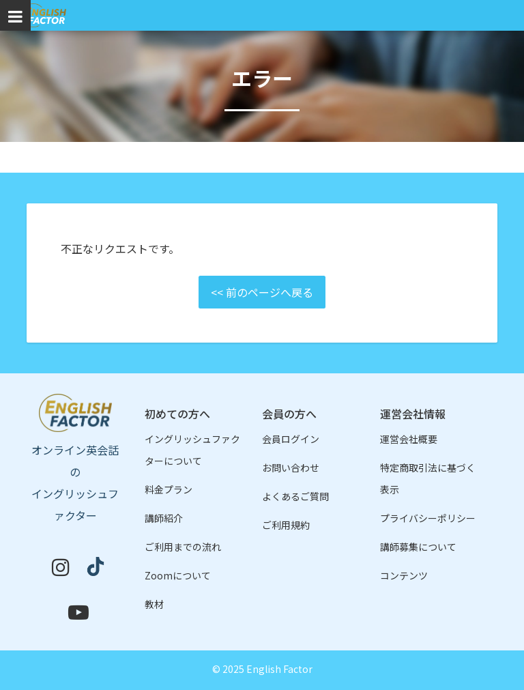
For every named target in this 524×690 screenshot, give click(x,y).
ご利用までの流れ (183, 547)
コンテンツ (404, 575)
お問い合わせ (290, 467)
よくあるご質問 (295, 496)
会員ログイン (290, 439)
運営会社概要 (408, 439)
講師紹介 (164, 518)
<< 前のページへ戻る (262, 292)
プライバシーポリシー (428, 518)
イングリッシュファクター (44, 15)
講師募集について (418, 547)
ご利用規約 (286, 525)
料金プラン (168, 489)
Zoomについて (178, 575)
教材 (154, 604)
